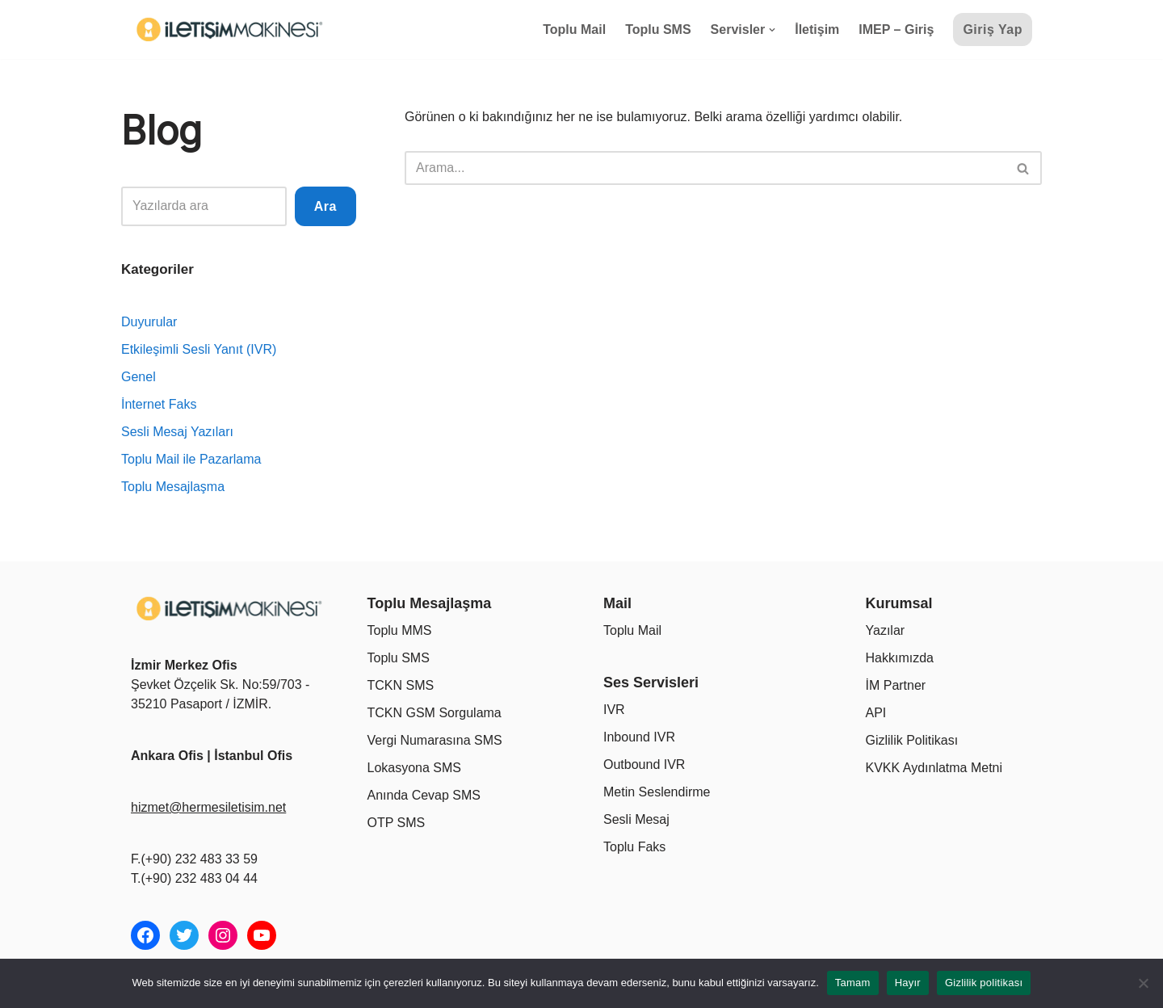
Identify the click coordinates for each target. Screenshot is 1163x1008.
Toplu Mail (574, 29)
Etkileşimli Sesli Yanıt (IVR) (198, 349)
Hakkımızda (900, 658)
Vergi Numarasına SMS (434, 740)
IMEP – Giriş (896, 29)
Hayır (908, 982)
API (876, 713)
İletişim (817, 29)
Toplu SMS (658, 29)
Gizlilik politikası (984, 982)
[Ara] (705, 168)
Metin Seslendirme (657, 792)
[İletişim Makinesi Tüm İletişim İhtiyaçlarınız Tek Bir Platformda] (232, 29)
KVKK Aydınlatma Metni (934, 768)
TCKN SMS (401, 685)
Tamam (853, 982)
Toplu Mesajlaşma (173, 487)
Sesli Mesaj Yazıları (177, 432)
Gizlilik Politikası (912, 740)
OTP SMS (396, 823)
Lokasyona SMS (414, 768)
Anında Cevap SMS (424, 795)
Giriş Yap (992, 29)
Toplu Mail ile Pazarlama (191, 459)
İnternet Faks (158, 404)
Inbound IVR (639, 737)
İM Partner (896, 685)
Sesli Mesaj (636, 819)
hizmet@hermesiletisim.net (208, 807)
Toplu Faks (634, 847)
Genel (138, 377)
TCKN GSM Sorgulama (434, 713)
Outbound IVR (644, 764)
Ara (325, 206)
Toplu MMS (399, 630)
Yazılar (885, 630)
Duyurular (149, 322)
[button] (772, 30)
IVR (614, 709)
